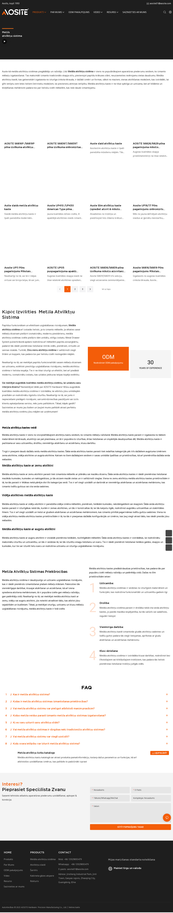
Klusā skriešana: (108, 650)
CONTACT (64, 853)
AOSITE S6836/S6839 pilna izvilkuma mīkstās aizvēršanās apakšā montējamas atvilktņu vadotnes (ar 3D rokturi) (107, 269)
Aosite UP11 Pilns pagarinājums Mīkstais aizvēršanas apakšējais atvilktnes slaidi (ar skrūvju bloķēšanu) (20, 269)
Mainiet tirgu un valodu (124, 868)
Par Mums (9, 865)
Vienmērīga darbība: (111, 627)
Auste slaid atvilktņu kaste (106, 143)
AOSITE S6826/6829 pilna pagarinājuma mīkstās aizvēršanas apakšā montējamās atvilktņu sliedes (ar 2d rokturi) (150, 145)
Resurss (9, 881)
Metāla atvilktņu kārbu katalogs (36, 752)
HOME (8, 853)
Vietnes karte (74, 908)
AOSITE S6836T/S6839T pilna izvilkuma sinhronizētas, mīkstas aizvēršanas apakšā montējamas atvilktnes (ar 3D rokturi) (64, 145)
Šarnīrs (34, 871)
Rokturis (34, 881)
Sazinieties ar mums (14, 887)
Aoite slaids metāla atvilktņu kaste (21, 207)
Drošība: (104, 603)
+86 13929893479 (73, 860)
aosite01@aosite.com (160, 3)
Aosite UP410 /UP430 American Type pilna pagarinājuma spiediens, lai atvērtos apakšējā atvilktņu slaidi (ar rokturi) (63, 207)
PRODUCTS (37, 853)
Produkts (8, 860)
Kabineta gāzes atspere (42, 876)
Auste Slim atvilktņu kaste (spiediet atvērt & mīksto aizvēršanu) (105, 207)
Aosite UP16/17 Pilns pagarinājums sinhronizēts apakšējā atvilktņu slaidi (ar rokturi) (149, 207)
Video (6, 876)
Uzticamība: (106, 583)
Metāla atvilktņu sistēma (43, 860)
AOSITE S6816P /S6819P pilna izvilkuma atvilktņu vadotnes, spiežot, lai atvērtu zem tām (21, 145)
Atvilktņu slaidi (38, 865)
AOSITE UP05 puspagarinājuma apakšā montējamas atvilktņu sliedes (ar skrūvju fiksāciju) (64, 269)
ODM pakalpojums (13, 871)
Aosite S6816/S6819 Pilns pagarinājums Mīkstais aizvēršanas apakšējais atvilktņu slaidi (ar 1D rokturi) (150, 269)
